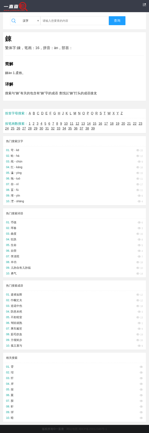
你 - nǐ (14, 184)
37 (81, 128)
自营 (13, 250)
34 (64, 128)
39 (93, 128)
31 (47, 128)
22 (135, 123)
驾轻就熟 (16, 322)
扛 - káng (16, 167)
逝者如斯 (16, 294)
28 (30, 128)
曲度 (13, 233)
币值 (13, 222)
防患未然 (16, 311)
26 (18, 128)
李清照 (15, 256)
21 (129, 123)
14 (89, 123)
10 (66, 123)
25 (12, 128)
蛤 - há (15, 155)
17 (106, 123)
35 (70, 128)
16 (100, 123)
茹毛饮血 (16, 334)
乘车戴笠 (16, 328)
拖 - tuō (15, 178)
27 (24, 128)
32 (53, 128)
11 (71, 123)
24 (7, 128)
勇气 (13, 273)
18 (112, 123)
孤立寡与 (16, 345)
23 (140, 123)
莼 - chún (16, 161)
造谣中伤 (16, 305)
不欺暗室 (16, 317)
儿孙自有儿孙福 (21, 267)
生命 (13, 245)
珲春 (13, 228)
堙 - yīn (15, 195)
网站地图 (72, 429)
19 (117, 123)
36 (76, 128)
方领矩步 (16, 340)
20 (123, 123)
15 (94, 123)
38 (87, 128)
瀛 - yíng (16, 172)
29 (35, 128)
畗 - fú (14, 189)
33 (58, 128)
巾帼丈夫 (16, 300)
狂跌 (13, 239)
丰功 (13, 262)
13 (83, 123)
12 (77, 123)
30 (41, 128)
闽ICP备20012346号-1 (93, 429)
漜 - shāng (17, 201)
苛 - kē (15, 150)
